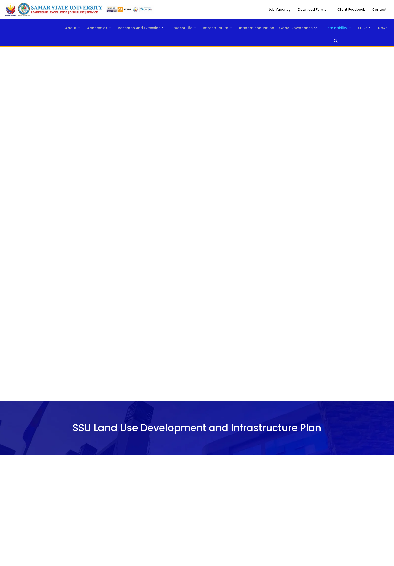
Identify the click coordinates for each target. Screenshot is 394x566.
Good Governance (290, 28)
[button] (314, 9)
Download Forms (314, 9)
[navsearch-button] (332, 41)
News (382, 27)
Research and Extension (125, 28)
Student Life (170, 28)
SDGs (361, 28)
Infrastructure (206, 28)
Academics (81, 28)
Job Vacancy (279, 9)
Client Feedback (351, 9)
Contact (379, 9)
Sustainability (332, 28)
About (53, 28)
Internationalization (247, 27)
